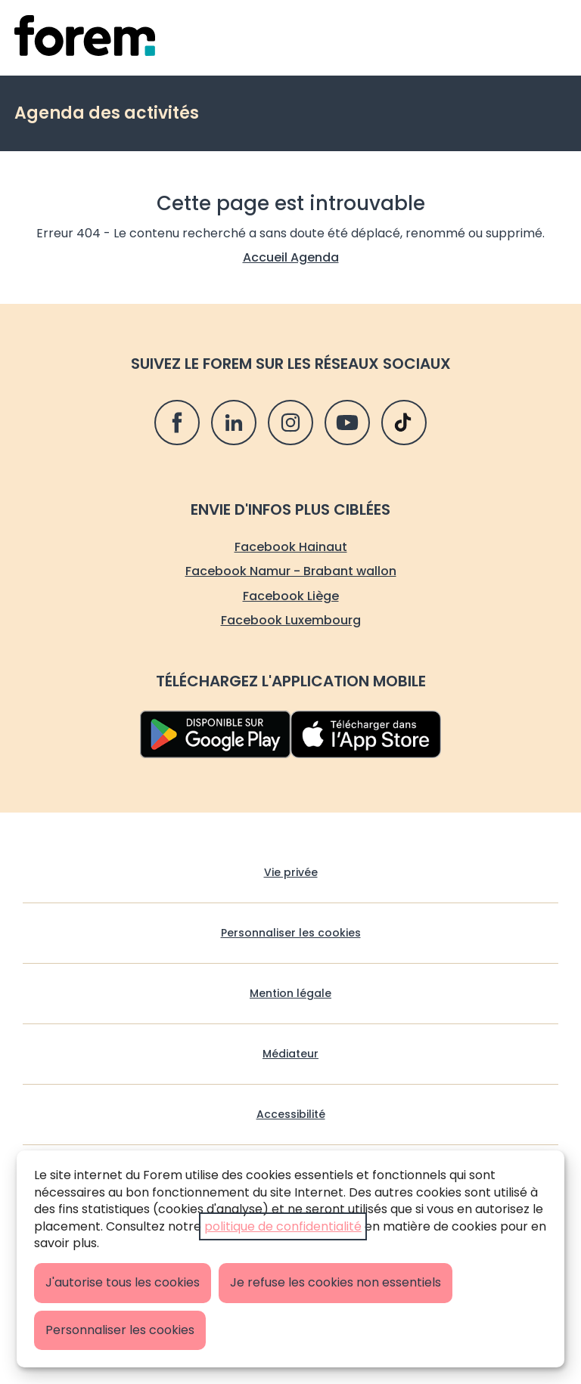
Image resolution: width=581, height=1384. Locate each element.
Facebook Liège (291, 596)
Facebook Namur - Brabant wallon (290, 571)
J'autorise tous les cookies (122, 1282)
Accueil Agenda (291, 257)
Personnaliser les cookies (119, 1330)
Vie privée (291, 872)
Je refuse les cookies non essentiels (335, 1282)
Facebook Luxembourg (291, 620)
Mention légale (290, 993)
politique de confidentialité (283, 1226)
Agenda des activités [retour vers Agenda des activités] (106, 113)
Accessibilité (290, 1114)
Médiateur (290, 1054)
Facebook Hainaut (291, 547)
